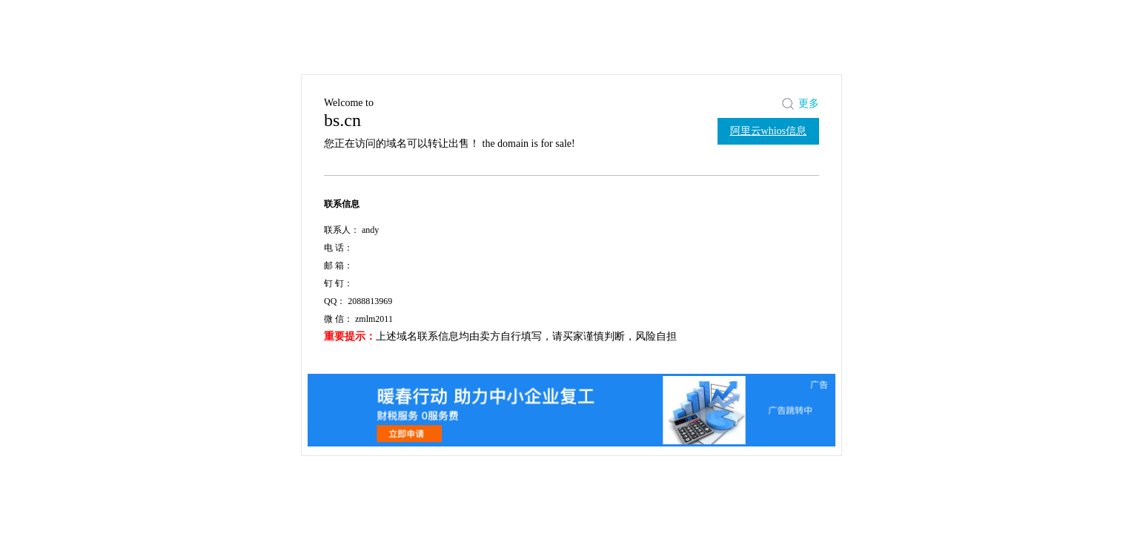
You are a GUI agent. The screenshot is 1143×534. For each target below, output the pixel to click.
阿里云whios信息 (768, 130)
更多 (808, 103)
